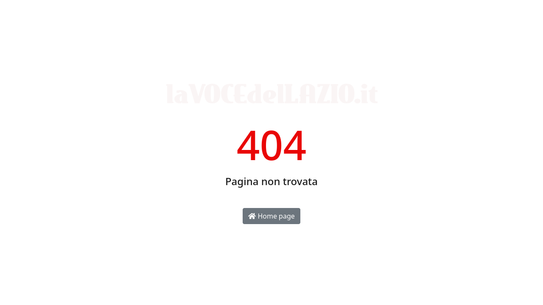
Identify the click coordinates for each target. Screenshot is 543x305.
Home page (271, 216)
